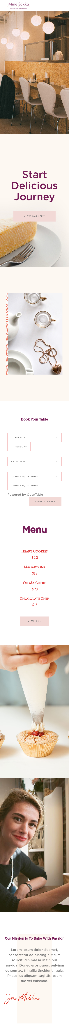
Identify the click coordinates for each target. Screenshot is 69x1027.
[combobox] (19, 437)
